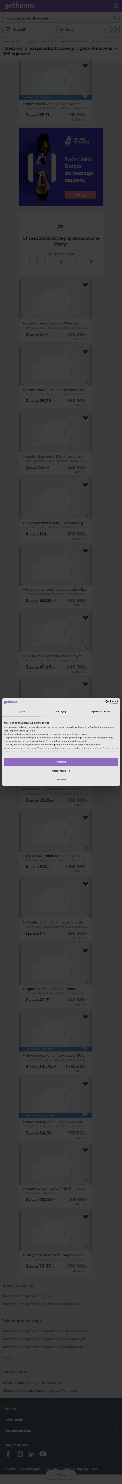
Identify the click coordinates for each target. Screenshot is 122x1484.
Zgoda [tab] (21, 711)
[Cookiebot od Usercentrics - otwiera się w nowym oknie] (97, 702)
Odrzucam (61, 779)
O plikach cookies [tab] (100, 711)
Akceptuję (61, 762)
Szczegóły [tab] (61, 711)
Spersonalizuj (61, 770)
